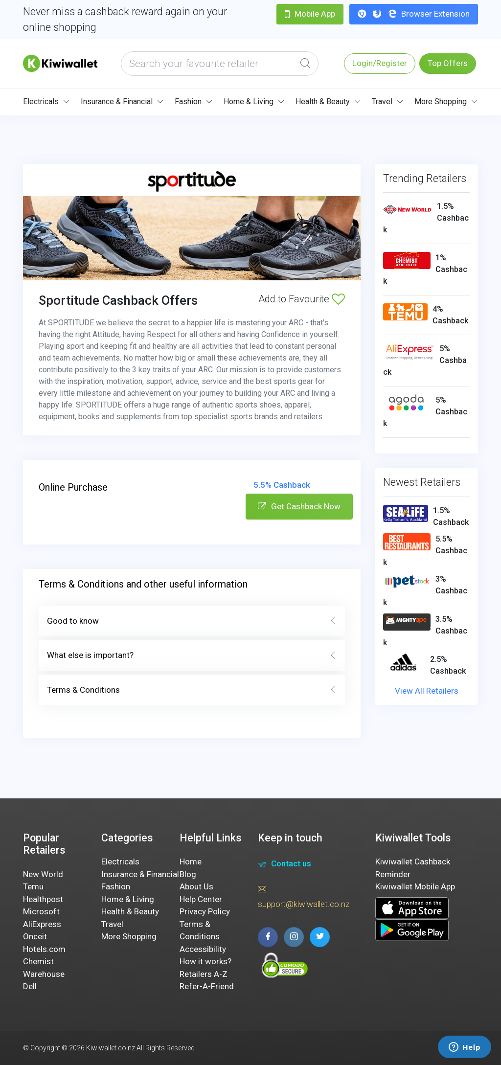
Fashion (188, 101)
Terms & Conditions (192, 690)
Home (191, 861)
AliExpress (42, 924)
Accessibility (203, 949)
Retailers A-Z (204, 974)
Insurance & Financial (117, 101)
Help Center (201, 899)
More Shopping (440, 101)
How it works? (205, 961)
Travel (382, 101)
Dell (30, 986)
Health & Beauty (323, 101)
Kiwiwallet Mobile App (415, 886)
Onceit (35, 936)
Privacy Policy (205, 911)
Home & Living (248, 101)
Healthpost (43, 899)
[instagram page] (294, 937)
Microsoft (41, 911)
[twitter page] (320, 937)
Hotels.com (44, 949)
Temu (33, 886)
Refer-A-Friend (207, 986)
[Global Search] (305, 63)
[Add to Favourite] (338, 299)
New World (43, 874)
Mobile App (310, 14)
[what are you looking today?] (220, 63)
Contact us (284, 865)
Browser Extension (414, 14)
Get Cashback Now (299, 506)
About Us (196, 886)
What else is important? (192, 655)
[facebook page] (268, 937)
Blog (188, 874)
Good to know (192, 621)
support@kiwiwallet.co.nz (303, 896)
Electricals (41, 101)
